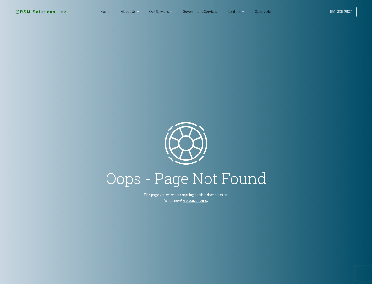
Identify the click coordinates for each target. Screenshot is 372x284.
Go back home (195, 200)
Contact (236, 11)
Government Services (200, 11)
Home (102, 11)
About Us (126, 11)
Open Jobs (266, 11)
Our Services (158, 11)
